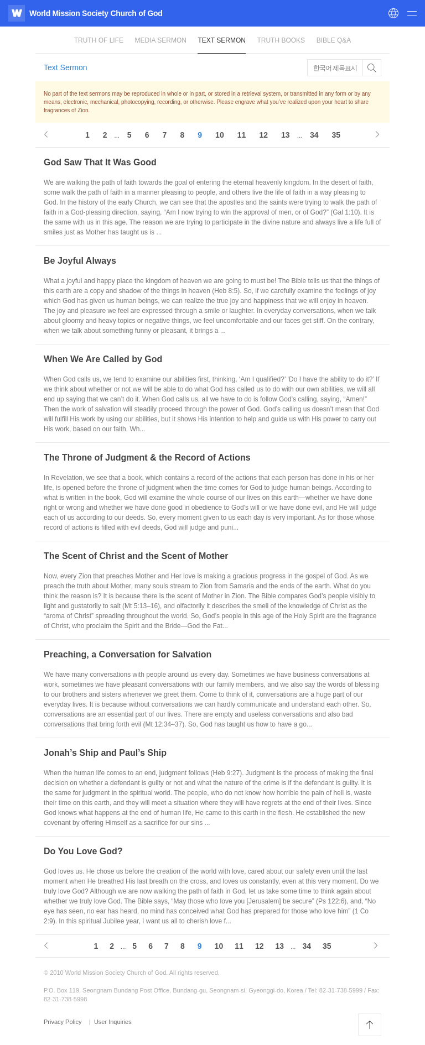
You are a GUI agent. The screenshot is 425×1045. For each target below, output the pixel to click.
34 (314, 134)
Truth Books (281, 40)
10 (219, 134)
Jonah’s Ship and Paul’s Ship (105, 752)
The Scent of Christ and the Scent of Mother (136, 556)
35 (336, 134)
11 (241, 134)
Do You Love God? (83, 851)
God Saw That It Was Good (100, 162)
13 (285, 134)
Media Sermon (160, 40)
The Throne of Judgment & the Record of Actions (147, 457)
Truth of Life (98, 40)
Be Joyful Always (80, 260)
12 (263, 134)
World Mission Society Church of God (95, 13)
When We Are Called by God (103, 359)
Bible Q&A (334, 40)
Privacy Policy (64, 1021)
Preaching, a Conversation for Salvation (127, 654)
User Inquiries (113, 1021)
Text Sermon (221, 40)
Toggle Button (371, 67)
